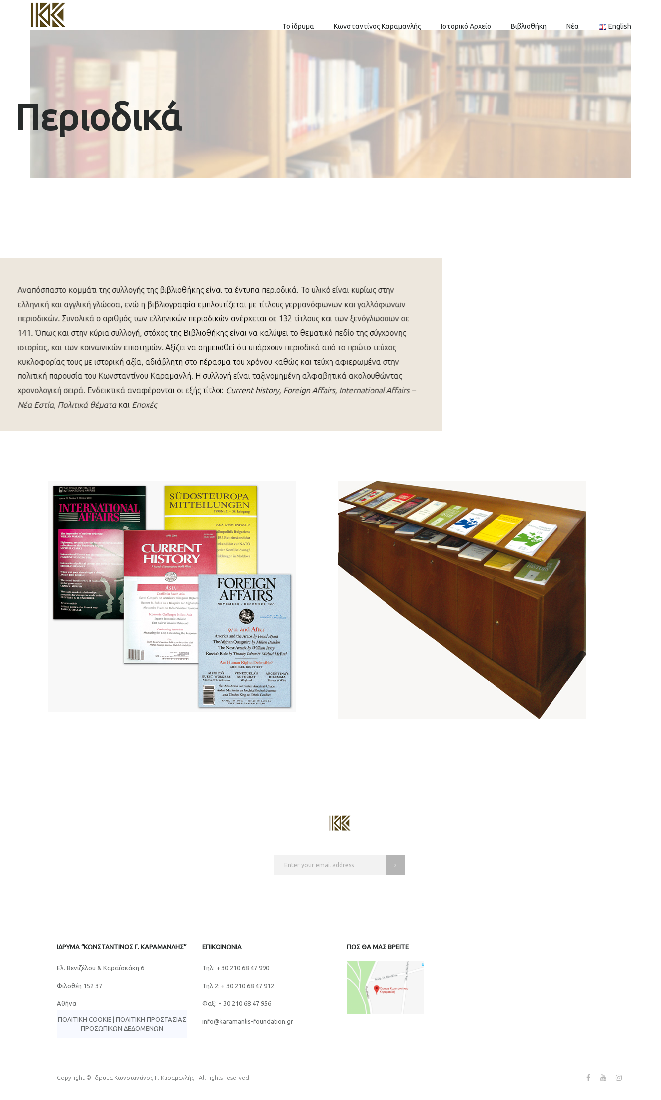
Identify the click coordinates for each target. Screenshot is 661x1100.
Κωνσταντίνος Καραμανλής (377, 26)
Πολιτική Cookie (84, 1019)
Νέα (572, 26)
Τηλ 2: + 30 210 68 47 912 (238, 985)
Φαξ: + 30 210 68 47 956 (236, 1003)
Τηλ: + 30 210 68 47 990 (235, 967)
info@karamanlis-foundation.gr (247, 1021)
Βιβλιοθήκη (529, 26)
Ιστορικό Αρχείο (466, 26)
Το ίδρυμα (298, 26)
